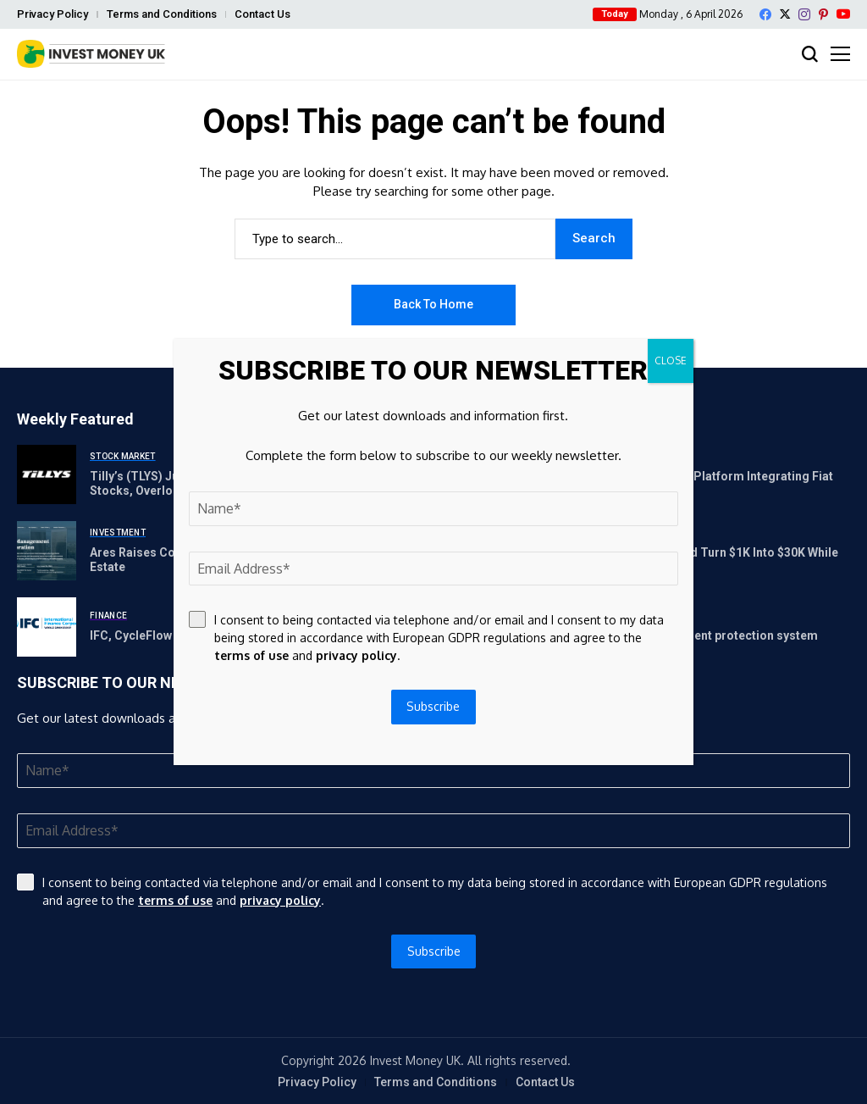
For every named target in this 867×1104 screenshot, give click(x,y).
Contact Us (262, 14)
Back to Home (433, 304)
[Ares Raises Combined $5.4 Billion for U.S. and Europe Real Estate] (46, 550)
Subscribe (434, 951)
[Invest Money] (91, 53)
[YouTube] (843, 14)
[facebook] (765, 14)
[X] (785, 14)
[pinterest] (823, 14)
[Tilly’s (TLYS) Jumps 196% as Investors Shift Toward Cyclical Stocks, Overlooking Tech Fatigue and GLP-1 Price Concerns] (46, 474)
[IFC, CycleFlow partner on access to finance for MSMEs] (46, 627)
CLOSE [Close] (670, 360)
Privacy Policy (52, 14)
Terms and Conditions (162, 14)
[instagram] (804, 14)
